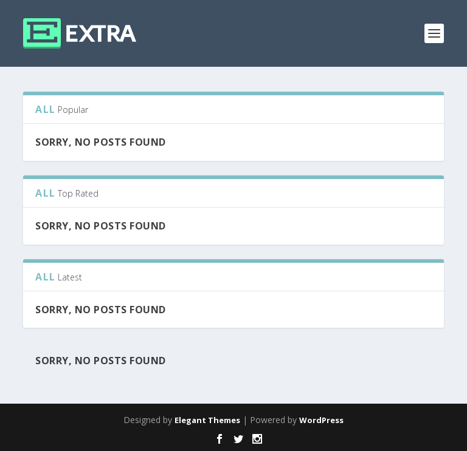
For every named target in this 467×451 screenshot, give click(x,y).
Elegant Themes (207, 420)
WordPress (321, 420)
